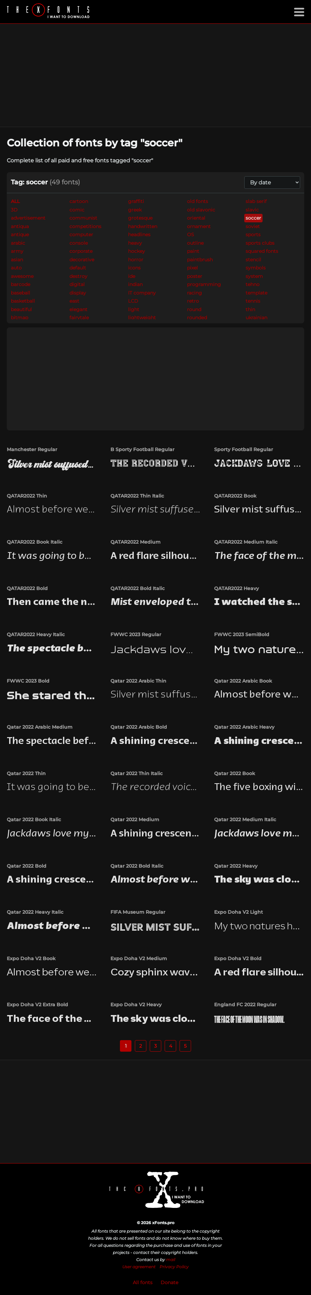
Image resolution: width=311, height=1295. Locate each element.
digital (77, 284)
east (74, 301)
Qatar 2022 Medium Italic (245, 819)
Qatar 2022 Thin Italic (136, 773)
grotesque (140, 218)
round (194, 309)
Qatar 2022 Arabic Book (243, 681)
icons (134, 268)
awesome (22, 276)
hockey (136, 251)
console (78, 243)
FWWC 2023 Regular (135, 634)
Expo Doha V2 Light (238, 912)
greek (135, 210)
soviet (253, 226)
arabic (18, 243)
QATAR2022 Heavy (236, 588)
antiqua (20, 226)
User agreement (139, 1266)
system (254, 276)
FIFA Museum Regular (137, 912)
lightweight (142, 318)
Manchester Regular (32, 449)
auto (16, 268)
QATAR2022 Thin (27, 496)
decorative (81, 260)
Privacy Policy (174, 1266)
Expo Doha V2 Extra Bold (37, 1004)
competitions (85, 226)
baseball (20, 293)
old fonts (197, 201)
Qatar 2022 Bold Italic (136, 866)
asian (17, 260)
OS (190, 234)
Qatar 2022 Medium (134, 819)
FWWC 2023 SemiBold (241, 634)
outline (195, 243)
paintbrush (200, 260)
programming (204, 284)
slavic (252, 210)
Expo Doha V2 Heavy (136, 1004)
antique (20, 234)
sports (253, 234)
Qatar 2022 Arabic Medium (39, 727)
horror (135, 260)
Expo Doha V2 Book (31, 958)
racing (194, 293)
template (256, 293)
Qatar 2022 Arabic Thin (138, 681)
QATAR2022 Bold (27, 588)
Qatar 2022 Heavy (235, 866)
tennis (253, 301)
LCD (133, 301)
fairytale (79, 318)
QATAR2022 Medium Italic (245, 542)
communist (83, 218)
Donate (169, 1282)
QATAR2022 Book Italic (34, 542)
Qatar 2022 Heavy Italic (35, 912)
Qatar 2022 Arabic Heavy (244, 727)
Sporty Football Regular (243, 449)
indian (135, 284)
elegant (78, 309)
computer (81, 234)
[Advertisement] (155, 75)
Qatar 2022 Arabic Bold (138, 727)
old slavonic (201, 210)
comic (76, 210)
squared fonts (262, 251)
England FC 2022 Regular (245, 1004)
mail (170, 1259)
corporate (80, 251)
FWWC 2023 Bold (28, 681)
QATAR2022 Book (235, 496)
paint (193, 251)
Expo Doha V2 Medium (138, 958)
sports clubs (260, 243)
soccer (253, 218)
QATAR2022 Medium (135, 542)
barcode (20, 284)
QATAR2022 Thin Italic (137, 496)
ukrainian (256, 318)
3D (14, 210)
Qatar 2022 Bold (26, 866)
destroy (78, 276)
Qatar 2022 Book (234, 773)
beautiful (21, 309)
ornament (199, 226)
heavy (135, 243)
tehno (253, 284)
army (17, 251)
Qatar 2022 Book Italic (34, 819)
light (133, 309)
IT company (142, 293)
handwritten (142, 226)
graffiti (136, 201)
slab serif (256, 201)
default (77, 268)
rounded (197, 318)
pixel (192, 268)
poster (194, 276)
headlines (139, 234)
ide (131, 276)
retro (193, 301)
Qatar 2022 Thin (26, 773)
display (77, 293)
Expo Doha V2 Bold (238, 958)
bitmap (19, 318)
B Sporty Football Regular (142, 449)
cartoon (78, 201)
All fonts (142, 1282)
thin (250, 309)
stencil (253, 260)
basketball (23, 301)
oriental (196, 218)
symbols (256, 268)
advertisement (28, 218)
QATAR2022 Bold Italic (137, 588)
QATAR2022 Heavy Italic (36, 634)
